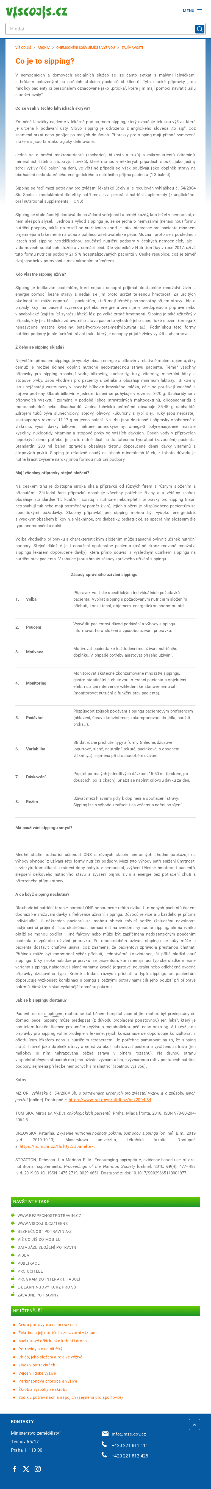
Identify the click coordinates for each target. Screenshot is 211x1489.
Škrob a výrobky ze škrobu (43, 1389)
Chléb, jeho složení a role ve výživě (50, 1357)
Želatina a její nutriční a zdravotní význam (57, 1332)
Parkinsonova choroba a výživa (47, 1381)
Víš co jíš (23, 48)
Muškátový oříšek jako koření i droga (52, 1341)
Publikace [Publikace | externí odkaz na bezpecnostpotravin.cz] (29, 1263)
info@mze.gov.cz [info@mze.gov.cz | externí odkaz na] (124, 1434)
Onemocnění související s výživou (85, 48)
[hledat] (105, 29)
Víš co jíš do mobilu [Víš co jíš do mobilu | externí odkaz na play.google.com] (39, 1239)
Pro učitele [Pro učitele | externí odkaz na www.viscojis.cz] (30, 1271)
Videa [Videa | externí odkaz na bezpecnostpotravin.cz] (23, 1255)
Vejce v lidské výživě (37, 1373)
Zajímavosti (132, 48)
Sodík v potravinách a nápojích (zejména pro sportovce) (70, 1397)
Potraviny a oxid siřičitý (40, 1349)
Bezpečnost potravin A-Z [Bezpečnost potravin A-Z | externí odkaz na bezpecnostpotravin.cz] (45, 1231)
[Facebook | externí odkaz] (15, 1468)
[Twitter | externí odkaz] (26, 1468)
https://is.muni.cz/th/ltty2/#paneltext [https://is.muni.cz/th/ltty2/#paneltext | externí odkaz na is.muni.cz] (57, 1146)
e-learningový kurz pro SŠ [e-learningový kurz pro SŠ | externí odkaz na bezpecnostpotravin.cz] (47, 1287)
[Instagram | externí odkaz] (38, 1468)
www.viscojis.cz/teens (43, 1223)
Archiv (44, 48)
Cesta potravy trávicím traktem (47, 1325)
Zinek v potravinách (36, 1365)
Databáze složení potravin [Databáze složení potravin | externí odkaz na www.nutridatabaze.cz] (47, 1247)
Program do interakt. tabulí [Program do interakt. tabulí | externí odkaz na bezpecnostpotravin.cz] (49, 1279)
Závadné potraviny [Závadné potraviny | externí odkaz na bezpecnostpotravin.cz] (38, 1295)
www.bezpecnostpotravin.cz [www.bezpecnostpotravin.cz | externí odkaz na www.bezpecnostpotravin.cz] (49, 1215)
